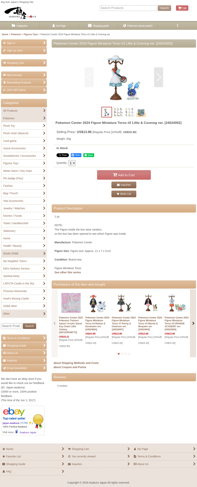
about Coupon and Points (70, 367)
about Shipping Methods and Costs (76, 362)
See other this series (68, 272)
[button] (177, 26)
